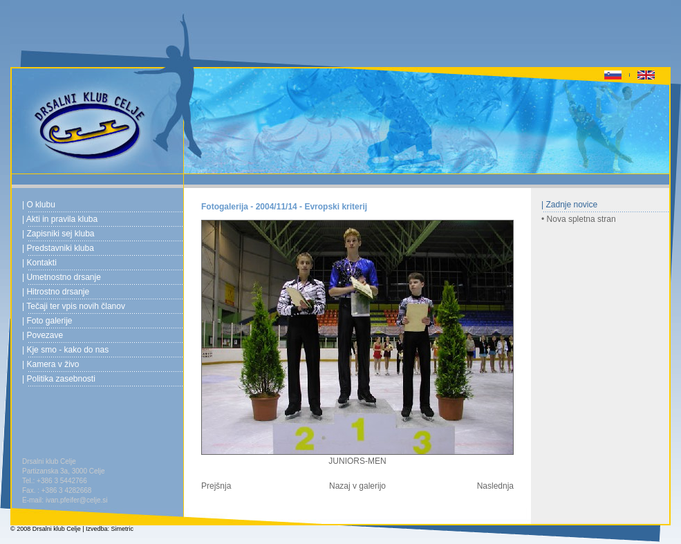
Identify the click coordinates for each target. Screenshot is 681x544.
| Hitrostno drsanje (55, 292)
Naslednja (495, 486)
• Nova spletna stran (578, 219)
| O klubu (38, 204)
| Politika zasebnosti (58, 379)
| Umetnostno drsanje (61, 277)
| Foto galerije (47, 321)
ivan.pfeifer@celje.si (77, 500)
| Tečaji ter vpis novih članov (73, 306)
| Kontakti (39, 263)
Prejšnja (216, 486)
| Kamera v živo (50, 364)
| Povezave (42, 335)
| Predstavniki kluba (58, 248)
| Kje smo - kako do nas (65, 350)
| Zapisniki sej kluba (58, 233)
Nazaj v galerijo (357, 486)
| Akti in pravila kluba (59, 219)
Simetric (122, 528)
